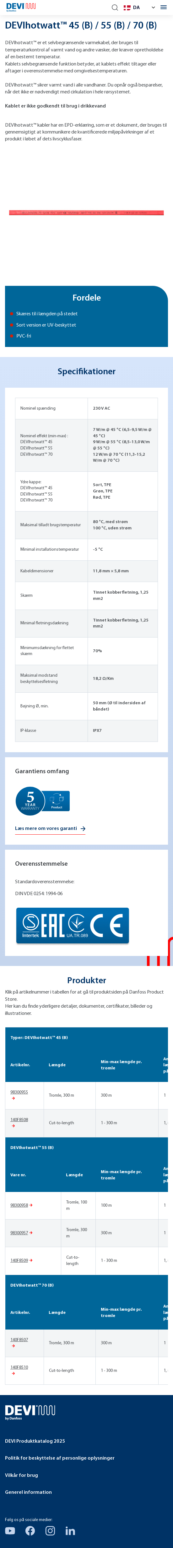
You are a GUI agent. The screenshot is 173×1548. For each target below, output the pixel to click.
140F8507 (19, 1340)
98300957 (19, 1233)
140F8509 (19, 1260)
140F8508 (19, 1120)
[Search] (115, 8)
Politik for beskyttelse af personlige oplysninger (60, 1458)
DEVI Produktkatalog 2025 (35, 1441)
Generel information (28, 1492)
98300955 (19, 1092)
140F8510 (19, 1367)
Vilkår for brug (21, 1475)
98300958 (19, 1205)
